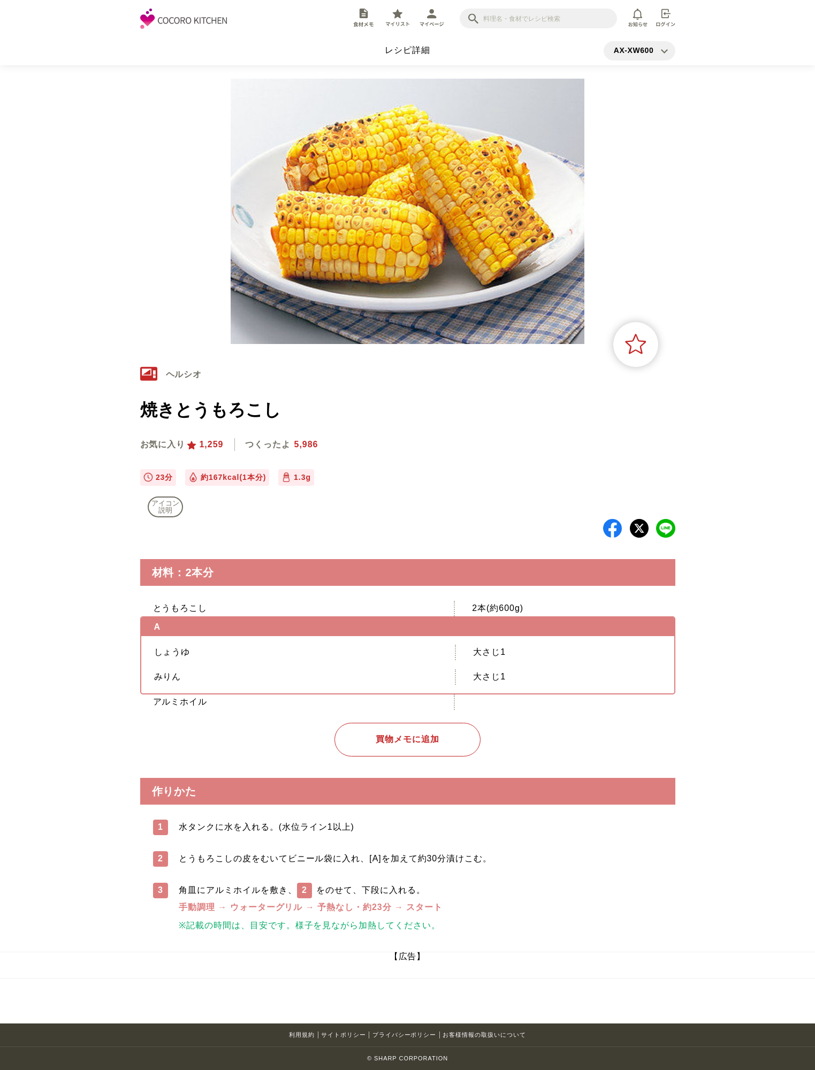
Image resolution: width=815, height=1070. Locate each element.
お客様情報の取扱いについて (484, 1034)
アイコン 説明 (165, 506)
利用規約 (302, 1034)
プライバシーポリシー (404, 1034)
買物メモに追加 (407, 739)
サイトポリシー (343, 1034)
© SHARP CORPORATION (407, 1058)
